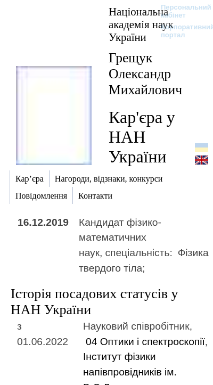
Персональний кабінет (181, 11)
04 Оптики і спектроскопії (145, 341)
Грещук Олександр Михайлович (145, 73)
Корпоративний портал (181, 31)
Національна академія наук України (141, 24)
